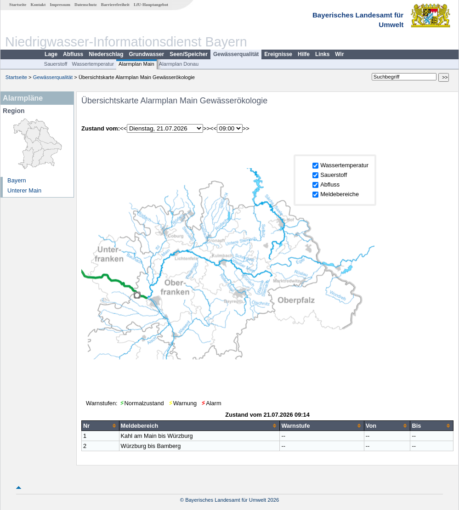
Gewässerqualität (236, 54)
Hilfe (304, 54)
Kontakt (38, 4)
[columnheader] (100, 425)
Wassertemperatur (93, 64)
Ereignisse (278, 54)
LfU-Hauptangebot (151, 4)
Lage (51, 54)
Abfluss (73, 54)
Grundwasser (146, 54)
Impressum (60, 4)
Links (322, 54)
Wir (339, 54)
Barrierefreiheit (115, 4)
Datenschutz (85, 4)
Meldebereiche (339, 194)
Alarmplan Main (136, 64)
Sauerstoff (56, 64)
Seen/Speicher (189, 54)
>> (206, 128)
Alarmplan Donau (178, 64)
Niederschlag (106, 54)
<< (123, 128)
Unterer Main (24, 190)
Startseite (17, 4)
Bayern (16, 180)
